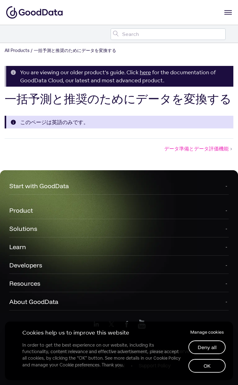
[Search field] (168, 34)
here (145, 72)
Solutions (23, 228)
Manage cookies (207, 332)
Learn (17, 247)
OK (207, 366)
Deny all (207, 347)
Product (21, 210)
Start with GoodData (39, 186)
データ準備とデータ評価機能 (198, 148)
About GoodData (33, 301)
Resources (24, 283)
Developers (25, 265)
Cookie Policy (166, 358)
